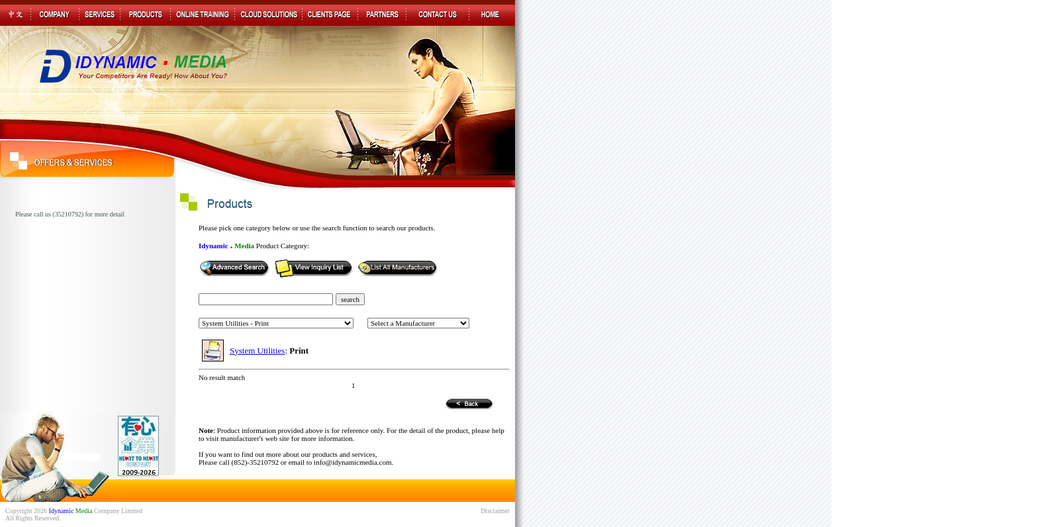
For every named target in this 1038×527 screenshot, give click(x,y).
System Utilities (257, 351)
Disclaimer (495, 510)
